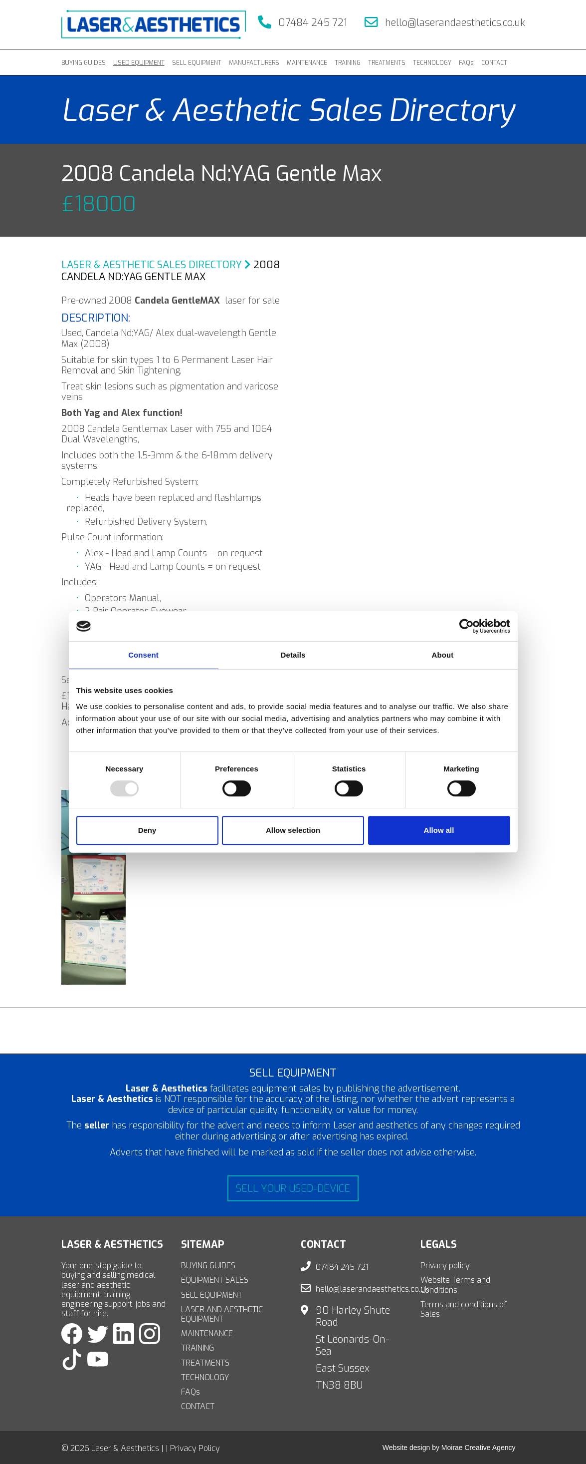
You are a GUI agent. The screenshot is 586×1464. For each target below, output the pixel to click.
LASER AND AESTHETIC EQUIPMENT (222, 1314)
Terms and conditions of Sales (463, 1309)
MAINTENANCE (307, 63)
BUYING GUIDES (83, 63)
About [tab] (443, 655)
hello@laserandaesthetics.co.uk (445, 22)
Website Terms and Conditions (455, 1285)
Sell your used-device (293, 1188)
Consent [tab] (143, 655)
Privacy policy (445, 1265)
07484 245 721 (302, 22)
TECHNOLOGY (432, 63)
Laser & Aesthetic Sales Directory (156, 265)
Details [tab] (293, 655)
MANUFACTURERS (254, 63)
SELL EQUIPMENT (196, 63)
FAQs (466, 63)
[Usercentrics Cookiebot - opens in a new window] (466, 626)
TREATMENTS (386, 63)
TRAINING (348, 63)
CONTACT (494, 63)
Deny (147, 830)
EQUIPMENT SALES (214, 1280)
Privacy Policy (195, 1448)
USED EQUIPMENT (139, 63)
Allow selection (293, 830)
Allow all (439, 830)
